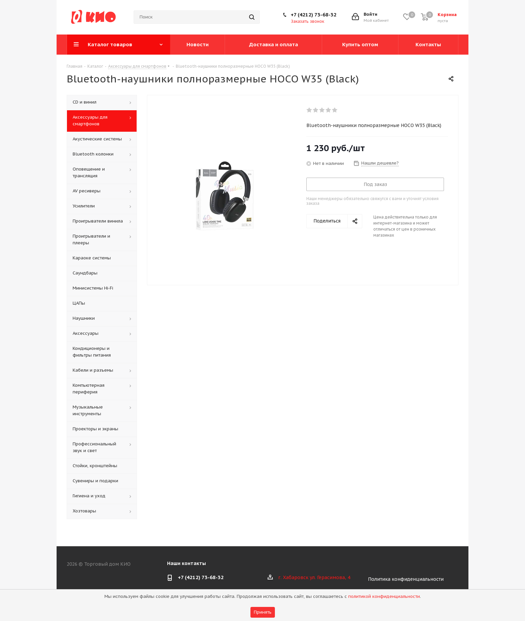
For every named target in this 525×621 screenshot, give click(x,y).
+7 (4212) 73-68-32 (313, 14)
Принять (263, 612)
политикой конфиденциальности (384, 596)
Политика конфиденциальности (406, 579)
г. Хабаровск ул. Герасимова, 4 (314, 577)
